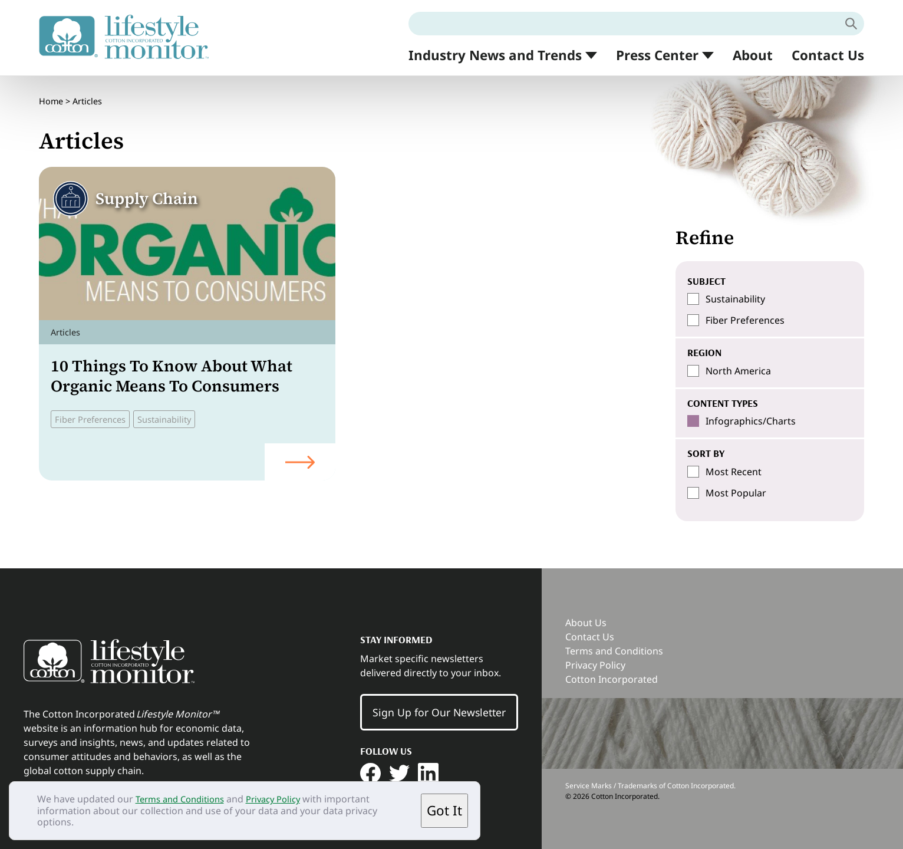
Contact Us (828, 55)
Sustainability (175, 410)
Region (704, 351)
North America (738, 370)
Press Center (657, 55)
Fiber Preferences (94, 410)
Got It (444, 810)
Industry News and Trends (495, 55)
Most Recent (734, 471)
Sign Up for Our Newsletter (439, 712)
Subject (706, 280)
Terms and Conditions (184, 798)
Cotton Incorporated (611, 679)
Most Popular (736, 492)
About (753, 55)
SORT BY (705, 452)
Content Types (722, 402)
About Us (586, 622)
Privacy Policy (285, 798)
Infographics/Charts (751, 420)
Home (51, 97)
